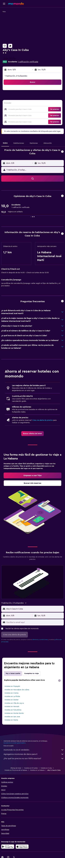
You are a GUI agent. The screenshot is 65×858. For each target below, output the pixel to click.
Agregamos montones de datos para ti (34, 754)
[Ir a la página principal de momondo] (16, 3)
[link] (32, 433)
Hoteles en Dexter (12, 700)
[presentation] (59, 680)
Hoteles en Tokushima (13, 710)
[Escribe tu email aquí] (34, 622)
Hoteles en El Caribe (31, 768)
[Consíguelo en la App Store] (22, 846)
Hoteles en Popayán (12, 686)
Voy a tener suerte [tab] (13, 673)
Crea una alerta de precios (42, 420)
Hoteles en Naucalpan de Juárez (17, 690)
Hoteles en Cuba (46, 768)
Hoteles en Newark (12, 706)
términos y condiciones (40, 639)
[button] (4, 3)
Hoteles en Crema (11, 693)
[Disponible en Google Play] (7, 846)
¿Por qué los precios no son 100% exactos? (34, 758)
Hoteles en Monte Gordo (14, 713)
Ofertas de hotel (15, 768)
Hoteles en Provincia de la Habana (16, 770)
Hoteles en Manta (11, 720)
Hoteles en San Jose (12, 716)
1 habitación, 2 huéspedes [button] (16, 76)
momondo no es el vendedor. (34, 749)
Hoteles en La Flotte (12, 696)
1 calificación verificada (28, 62)
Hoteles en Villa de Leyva (14, 703)
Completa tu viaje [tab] (31, 673)
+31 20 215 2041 (9, 58)
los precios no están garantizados (14, 743)
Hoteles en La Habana (37, 770)
